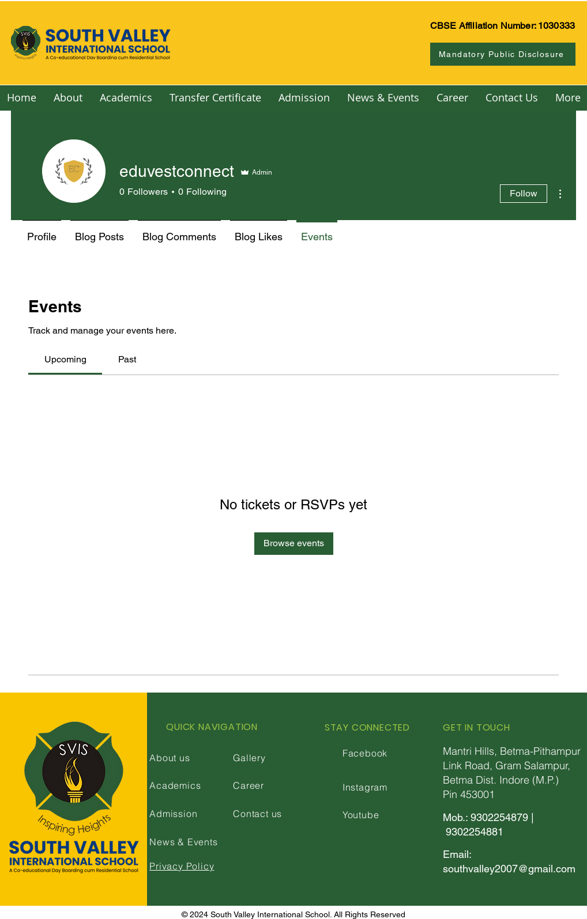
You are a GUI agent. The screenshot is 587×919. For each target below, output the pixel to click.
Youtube (361, 814)
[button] (68, 97)
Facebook (365, 753)
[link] (65, 359)
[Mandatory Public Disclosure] (502, 54)
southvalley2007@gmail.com (509, 869)
